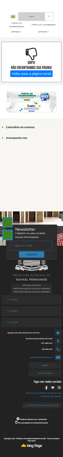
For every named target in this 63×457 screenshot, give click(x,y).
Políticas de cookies (51, 396)
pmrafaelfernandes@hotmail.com (41, 357)
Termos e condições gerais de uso (43, 393)
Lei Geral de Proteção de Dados (42, 405)
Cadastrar (31, 254)
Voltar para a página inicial (31, 74)
